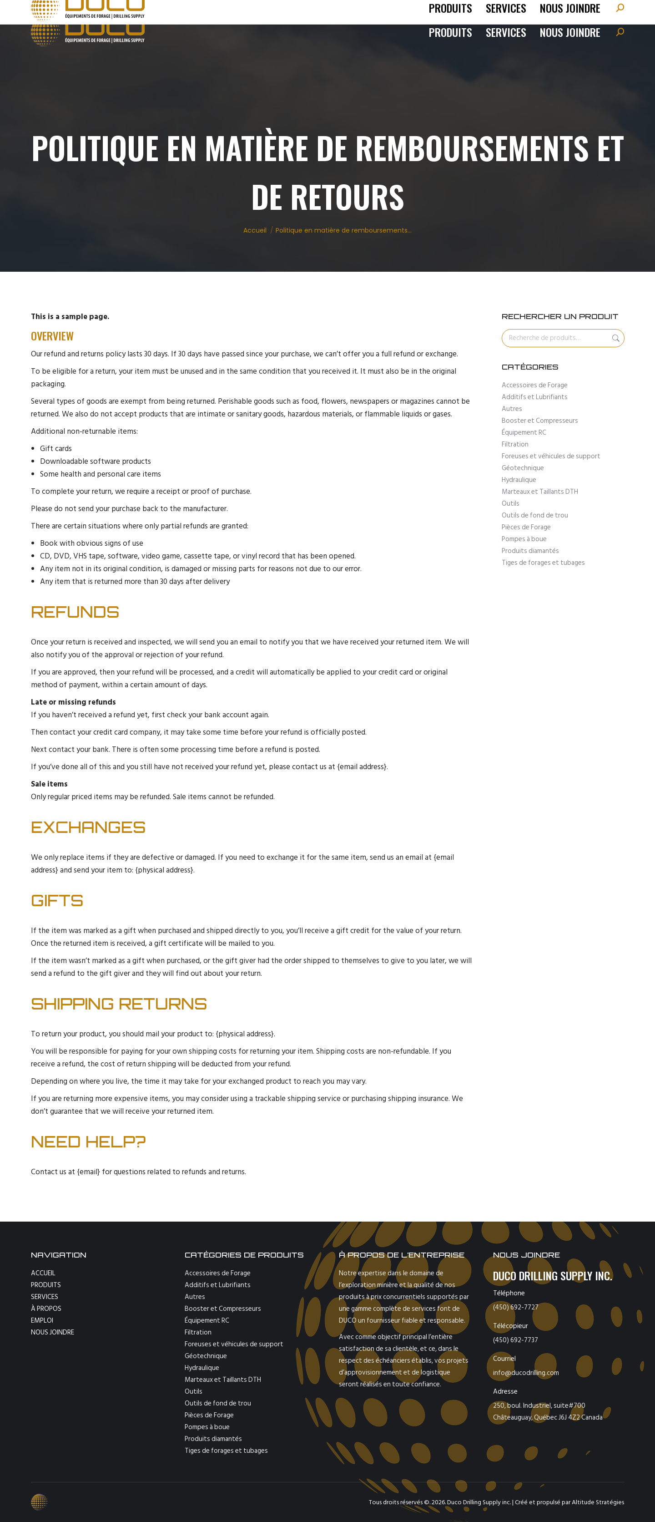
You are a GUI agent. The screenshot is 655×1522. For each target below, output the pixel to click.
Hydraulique (519, 480)
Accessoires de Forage (535, 385)
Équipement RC (524, 432)
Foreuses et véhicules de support (551, 456)
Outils (510, 503)
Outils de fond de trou (535, 515)
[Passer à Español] (600, 11)
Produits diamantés (530, 551)
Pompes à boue (524, 539)
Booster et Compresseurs (540, 420)
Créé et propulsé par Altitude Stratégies (569, 1502)
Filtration (515, 444)
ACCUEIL (43, 1273)
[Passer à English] (570, 11)
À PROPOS (46, 1308)
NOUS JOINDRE (52, 1332)
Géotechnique (523, 468)
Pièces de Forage (526, 527)
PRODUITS (46, 1285)
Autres (512, 409)
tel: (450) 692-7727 (73, 11)
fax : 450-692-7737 (213, 11)
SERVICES (44, 1297)
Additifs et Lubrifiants (535, 397)
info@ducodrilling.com (140, 11)
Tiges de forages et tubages (543, 562)
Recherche (615, 338)
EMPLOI (42, 1320)
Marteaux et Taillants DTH (540, 491)
